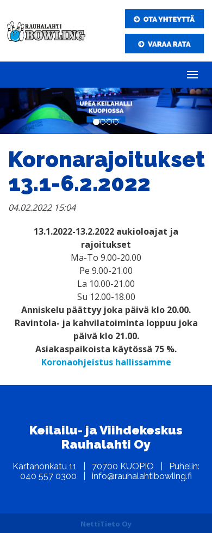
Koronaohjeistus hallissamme (106, 362)
